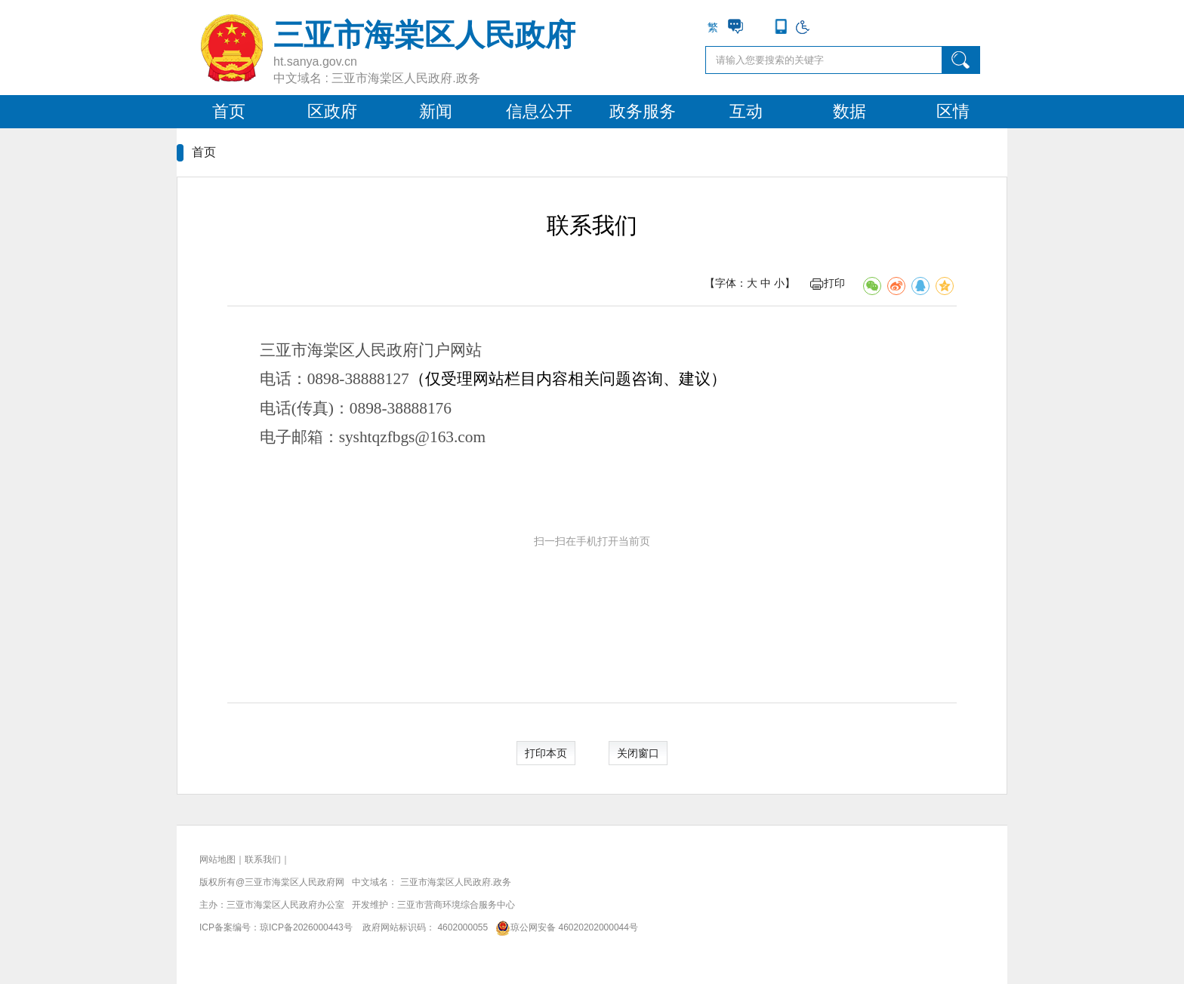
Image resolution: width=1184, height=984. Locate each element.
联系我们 (263, 859)
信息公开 (539, 111)
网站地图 (217, 859)
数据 (849, 111)
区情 (953, 111)
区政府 (332, 111)
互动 (746, 111)
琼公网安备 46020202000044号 (564, 927)
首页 (228, 111)
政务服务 (642, 111)
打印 (827, 283)
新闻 (435, 111)
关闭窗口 (638, 753)
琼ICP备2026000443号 (306, 927)
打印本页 (546, 753)
